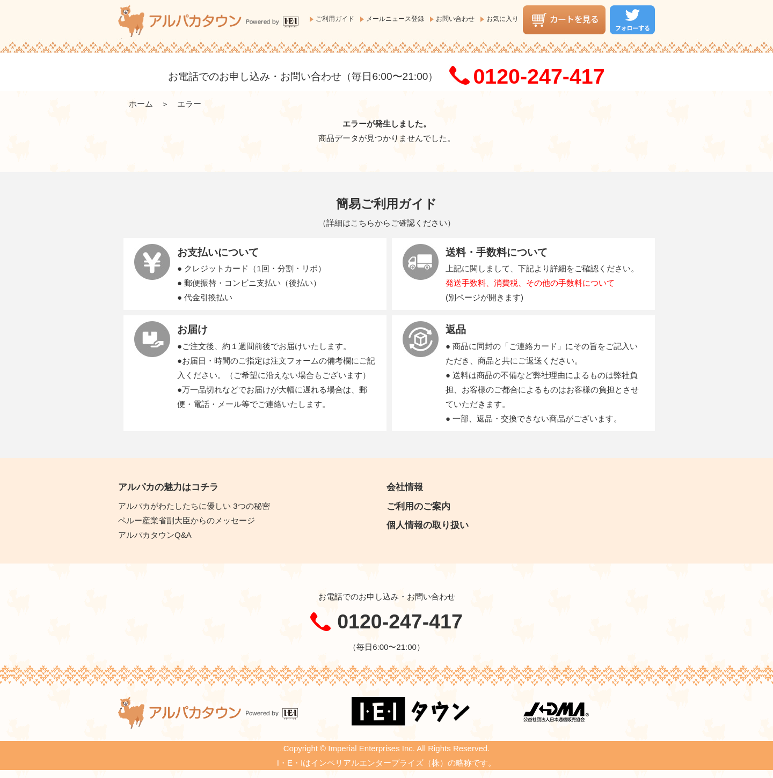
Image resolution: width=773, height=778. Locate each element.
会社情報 (404, 487)
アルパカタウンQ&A (155, 534)
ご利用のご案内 (418, 506)
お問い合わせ (455, 19)
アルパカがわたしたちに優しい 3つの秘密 (194, 505)
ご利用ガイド (335, 19)
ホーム (141, 103)
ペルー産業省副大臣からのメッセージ (186, 520)
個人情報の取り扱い (427, 525)
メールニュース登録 (395, 19)
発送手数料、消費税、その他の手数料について (530, 282)
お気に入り (502, 19)
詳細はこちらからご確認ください (386, 222)
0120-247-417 (538, 76)
